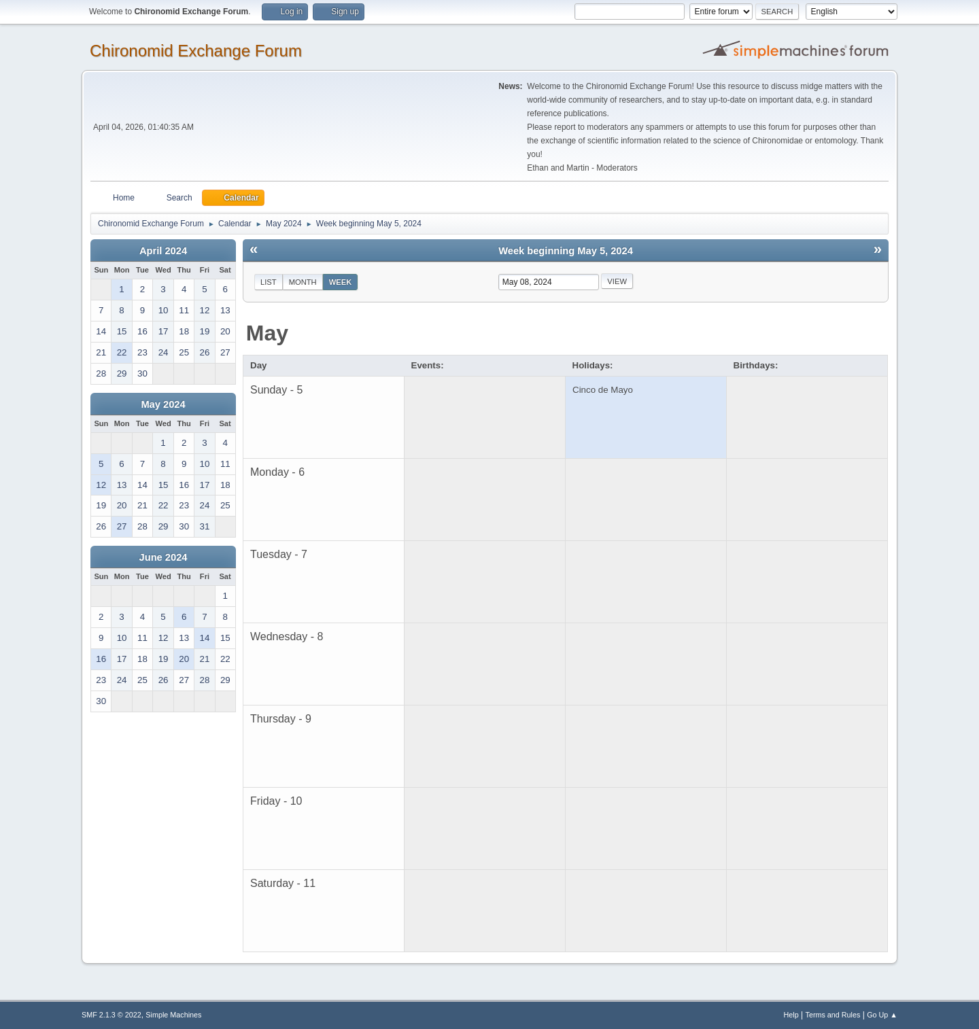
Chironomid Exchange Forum (196, 50)
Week (340, 282)
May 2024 (163, 404)
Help (791, 1015)
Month (303, 282)
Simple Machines (173, 1015)
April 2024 (163, 250)
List (268, 282)
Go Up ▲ (882, 1015)
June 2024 (163, 557)
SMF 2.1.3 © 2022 (111, 1015)
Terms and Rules (833, 1015)
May (267, 333)
